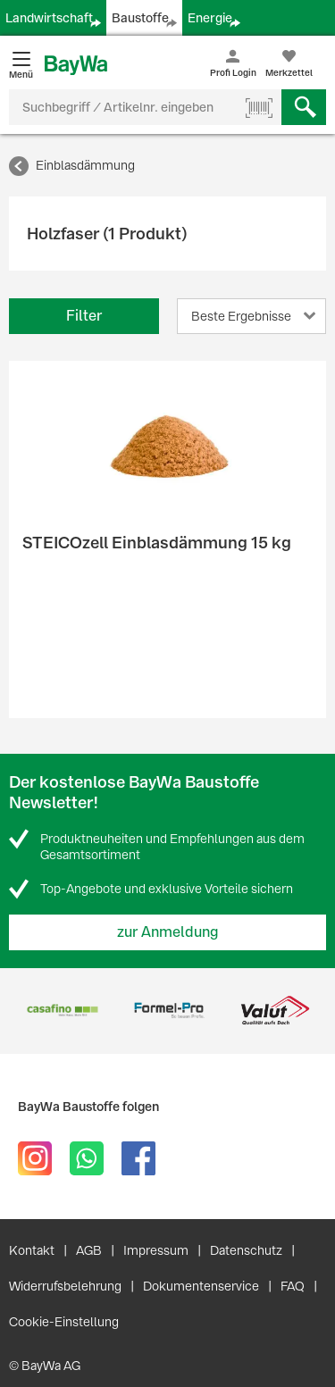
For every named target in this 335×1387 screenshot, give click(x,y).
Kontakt (31, 1250)
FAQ (293, 1286)
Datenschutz (246, 1250)
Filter (84, 315)
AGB (89, 1250)
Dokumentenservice (201, 1286)
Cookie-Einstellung (64, 1322)
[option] (62, 1010)
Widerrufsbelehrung (65, 1286)
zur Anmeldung (168, 932)
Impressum (155, 1250)
